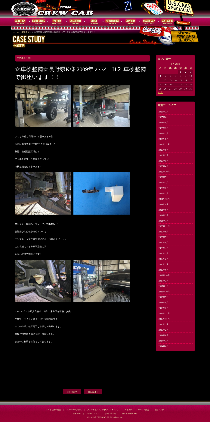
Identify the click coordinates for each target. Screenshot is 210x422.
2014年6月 (164, 346)
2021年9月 (164, 204)
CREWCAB (25, 8)
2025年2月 (164, 133)
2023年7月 (164, 155)
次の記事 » (93, 391)
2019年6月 (164, 270)
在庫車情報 (20, 21)
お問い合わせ (167, 21)
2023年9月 (164, 150)
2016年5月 (164, 302)
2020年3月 (164, 253)
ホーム (16, 32)
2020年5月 (164, 242)
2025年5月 (164, 122)
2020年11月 (164, 226)
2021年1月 (164, 220)
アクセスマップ (149, 21)
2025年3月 (164, 128)
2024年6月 (164, 139)
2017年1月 (164, 286)
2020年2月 (164, 259)
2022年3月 (164, 182)
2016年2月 (164, 308)
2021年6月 (164, 210)
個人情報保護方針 (129, 413)
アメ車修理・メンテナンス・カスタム (103, 410)
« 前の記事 (72, 391)
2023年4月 (164, 166)
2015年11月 (164, 319)
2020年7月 (164, 237)
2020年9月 (164, 231)
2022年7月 (164, 177)
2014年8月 (164, 335)
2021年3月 (164, 215)
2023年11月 (164, 144)
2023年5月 (164, 160)
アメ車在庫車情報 (53, 410)
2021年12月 (164, 199)
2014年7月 (164, 340)
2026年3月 (164, 111)
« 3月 (160, 92)
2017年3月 (164, 280)
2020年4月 (164, 248)
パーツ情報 (38, 21)
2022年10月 (164, 171)
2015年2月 (164, 330)
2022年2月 (164, 188)
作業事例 (75, 21)
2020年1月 (164, 264)
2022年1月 (164, 193)
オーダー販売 (94, 21)
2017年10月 (164, 275)
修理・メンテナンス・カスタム (57, 21)
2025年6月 (164, 117)
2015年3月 (164, 324)
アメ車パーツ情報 (74, 410)
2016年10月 (164, 291)
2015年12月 (164, 313)
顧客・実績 (112, 21)
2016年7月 (164, 297)
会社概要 (131, 21)
